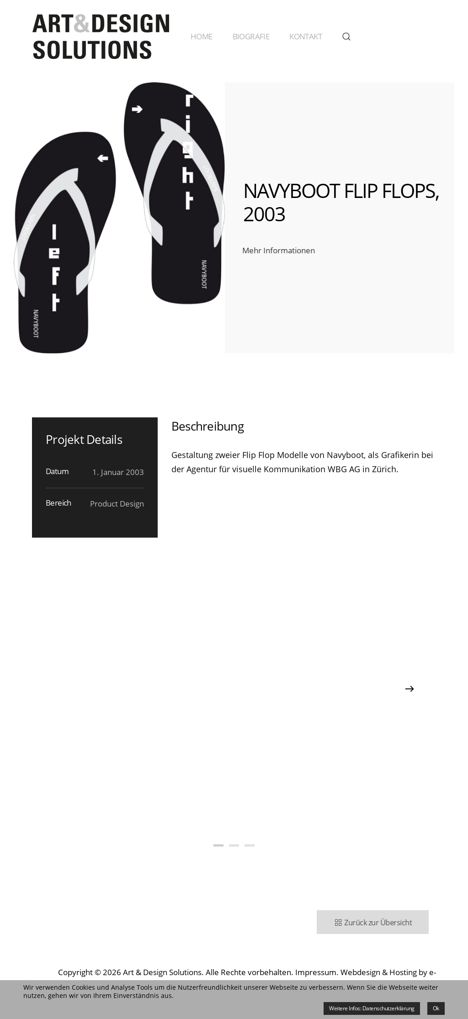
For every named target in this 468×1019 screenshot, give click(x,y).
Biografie (251, 36)
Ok (436, 1008)
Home (202, 36)
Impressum (315, 972)
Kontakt (305, 36)
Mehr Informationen (277, 250)
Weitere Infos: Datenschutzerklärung (372, 1008)
